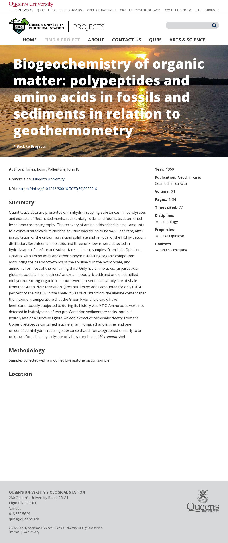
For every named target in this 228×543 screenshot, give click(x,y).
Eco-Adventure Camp (144, 10)
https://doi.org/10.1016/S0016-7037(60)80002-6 (57, 188)
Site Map (14, 532)
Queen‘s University (49, 179)
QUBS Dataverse (71, 10)
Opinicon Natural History (106, 10)
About (96, 40)
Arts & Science (187, 40)
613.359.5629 (19, 513)
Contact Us (126, 40)
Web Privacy (31, 532)
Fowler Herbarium (177, 10)
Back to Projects (31, 146)
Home (30, 40)
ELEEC (52, 10)
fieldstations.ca (207, 10)
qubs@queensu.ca (24, 519)
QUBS (41, 10)
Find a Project (62, 40)
